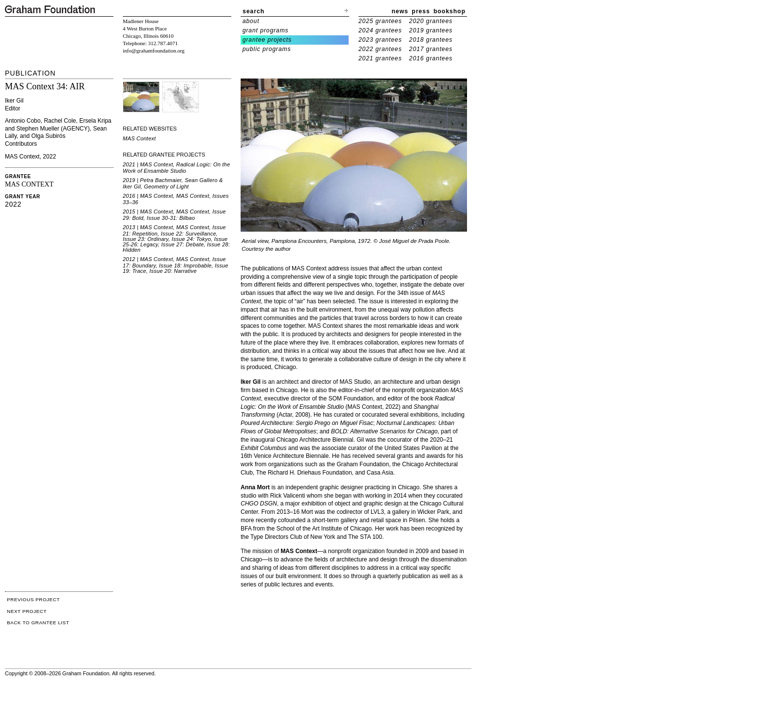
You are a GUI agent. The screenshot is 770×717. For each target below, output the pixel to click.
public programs (267, 49)
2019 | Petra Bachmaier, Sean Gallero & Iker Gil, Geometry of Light (173, 183)
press (421, 11)
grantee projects (267, 39)
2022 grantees (380, 49)
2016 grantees (430, 58)
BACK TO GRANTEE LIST (38, 622)
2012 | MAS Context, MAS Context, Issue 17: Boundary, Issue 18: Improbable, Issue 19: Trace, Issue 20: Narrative (175, 265)
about (251, 21)
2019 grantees (430, 30)
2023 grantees (380, 39)
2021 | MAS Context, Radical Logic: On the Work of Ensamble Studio (176, 167)
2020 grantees (430, 21)
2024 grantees (380, 30)
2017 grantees (430, 49)
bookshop (450, 11)
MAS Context (139, 138)
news (400, 11)
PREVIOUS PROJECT (33, 599)
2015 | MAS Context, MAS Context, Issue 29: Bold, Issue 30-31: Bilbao (174, 215)
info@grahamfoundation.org (154, 50)
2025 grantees (380, 21)
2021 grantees (380, 58)
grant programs (266, 30)
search (254, 11)
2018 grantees (430, 39)
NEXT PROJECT (27, 611)
